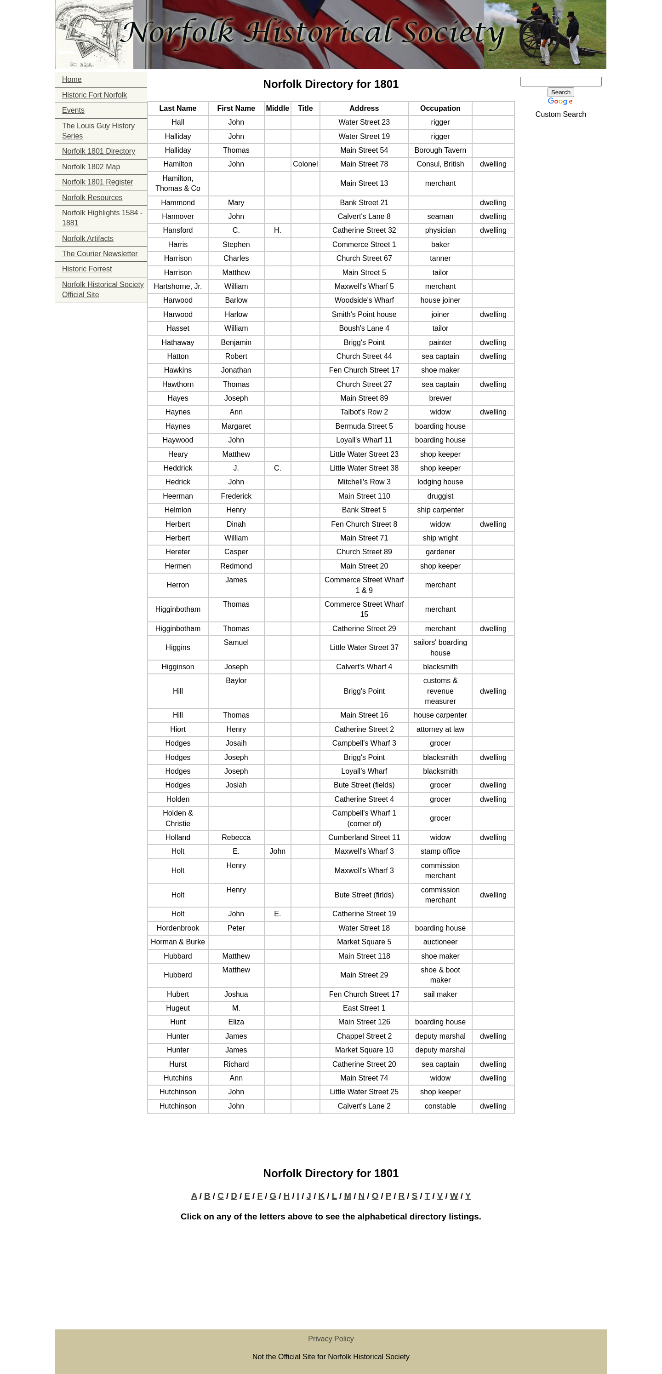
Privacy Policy (331, 1339)
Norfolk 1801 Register (97, 182)
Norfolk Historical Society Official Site (103, 290)
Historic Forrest (87, 269)
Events (73, 110)
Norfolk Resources (92, 197)
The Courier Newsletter (100, 254)
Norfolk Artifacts (88, 238)
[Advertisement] (101, 361)
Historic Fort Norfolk (94, 95)
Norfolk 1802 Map (91, 167)
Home (72, 79)
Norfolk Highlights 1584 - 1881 (102, 218)
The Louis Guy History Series (98, 131)
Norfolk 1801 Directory (98, 151)
